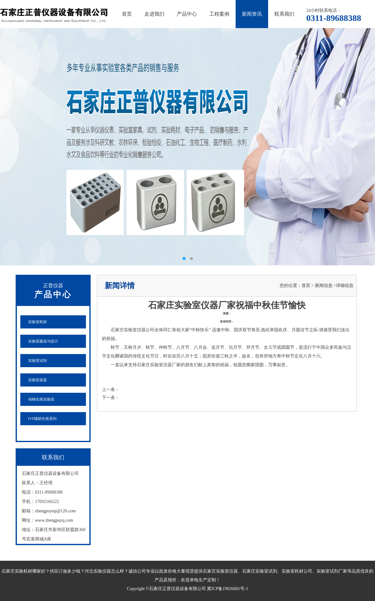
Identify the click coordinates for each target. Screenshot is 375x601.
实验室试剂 (37, 360)
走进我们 (154, 14)
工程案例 (219, 14)
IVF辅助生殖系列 (42, 418)
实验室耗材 (37, 322)
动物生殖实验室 (41, 399)
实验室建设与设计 (43, 341)
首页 (127, 14)
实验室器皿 (37, 380)
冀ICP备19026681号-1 (227, 588)
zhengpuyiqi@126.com (55, 511)
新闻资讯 (252, 14)
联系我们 (284, 14)
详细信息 (344, 285)
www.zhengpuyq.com (54, 520)
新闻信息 (323, 285)
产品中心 (187, 14)
